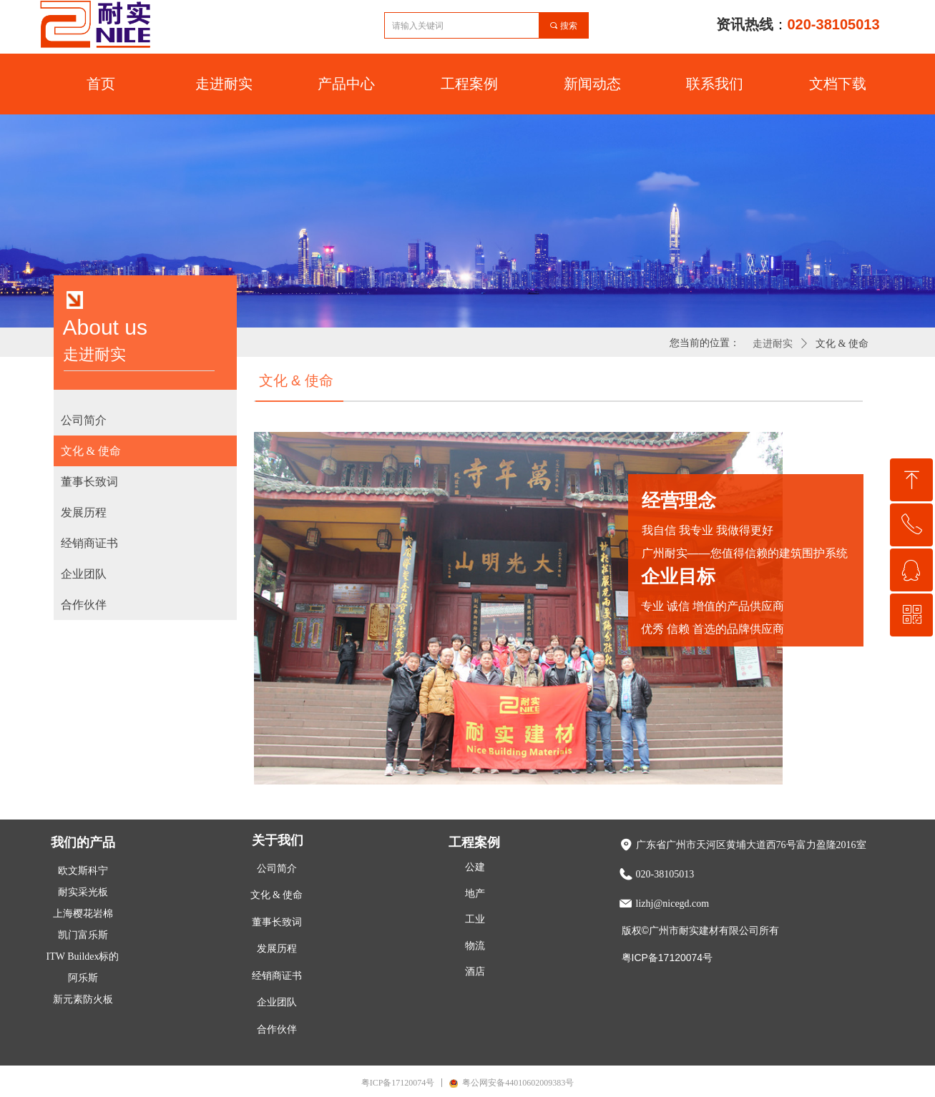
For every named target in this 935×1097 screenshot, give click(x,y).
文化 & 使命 (842, 343)
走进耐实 (773, 343)
